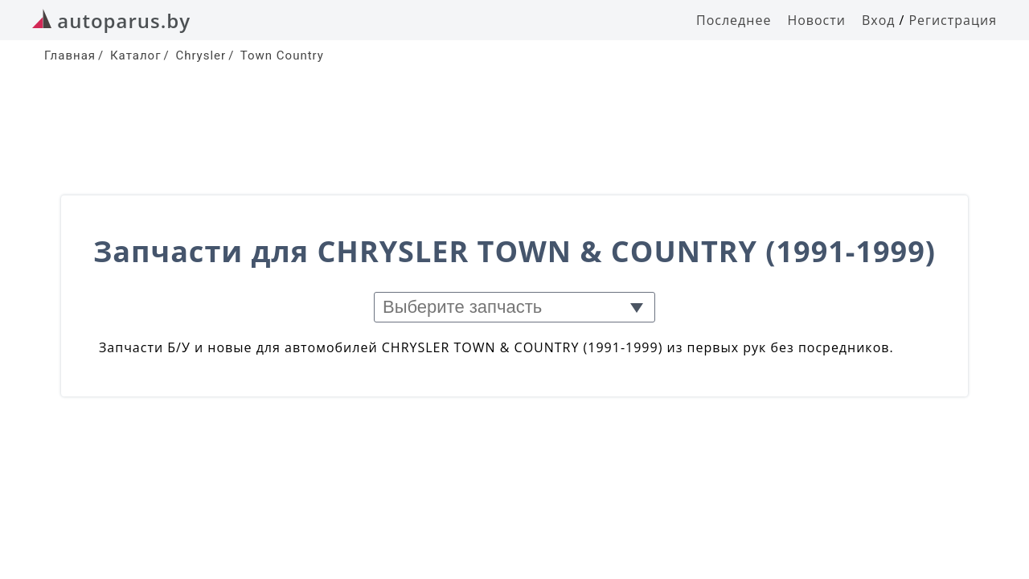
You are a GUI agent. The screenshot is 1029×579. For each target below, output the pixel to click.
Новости (816, 20)
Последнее (733, 20)
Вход (879, 20)
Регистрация (952, 20)
